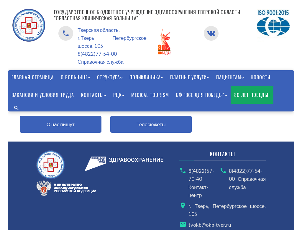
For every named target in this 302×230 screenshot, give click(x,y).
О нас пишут (61, 124)
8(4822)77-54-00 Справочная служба (247, 179)
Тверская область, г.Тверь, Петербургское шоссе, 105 (112, 38)
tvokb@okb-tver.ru (209, 225)
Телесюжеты (150, 124)
